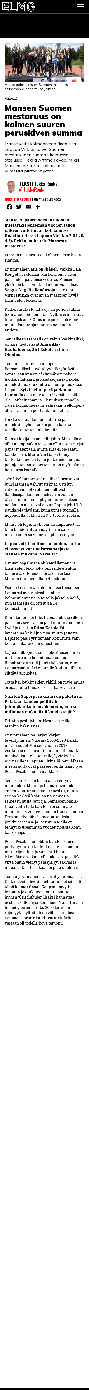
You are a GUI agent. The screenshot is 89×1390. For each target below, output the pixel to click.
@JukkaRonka (32, 189)
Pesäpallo (11, 98)
